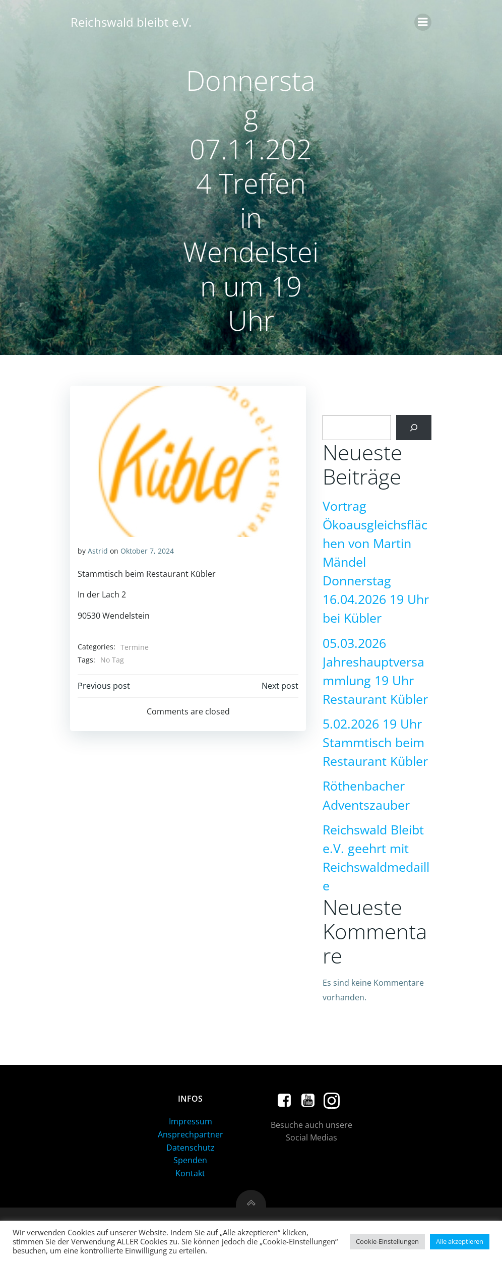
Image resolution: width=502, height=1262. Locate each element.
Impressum (190, 1122)
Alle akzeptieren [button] (459, 1241)
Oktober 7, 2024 (146, 550)
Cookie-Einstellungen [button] (387, 1241)
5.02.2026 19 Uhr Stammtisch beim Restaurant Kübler (374, 743)
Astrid (97, 550)
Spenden (191, 1161)
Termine (134, 646)
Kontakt (191, 1174)
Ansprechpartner (190, 1135)
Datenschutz (190, 1148)
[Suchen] (414, 427)
